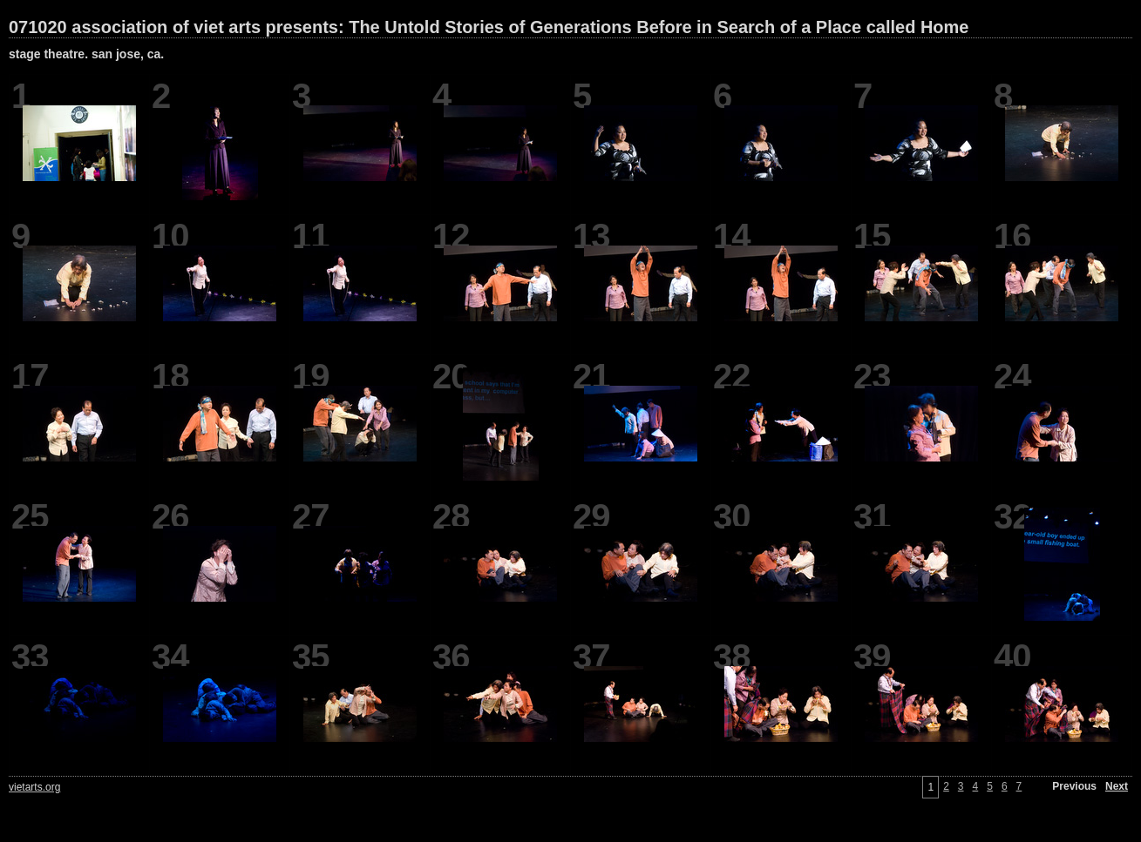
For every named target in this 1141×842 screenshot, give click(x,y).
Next (1116, 786)
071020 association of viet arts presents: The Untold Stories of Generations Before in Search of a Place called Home (488, 27)
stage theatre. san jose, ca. (86, 54)
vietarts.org (34, 787)
